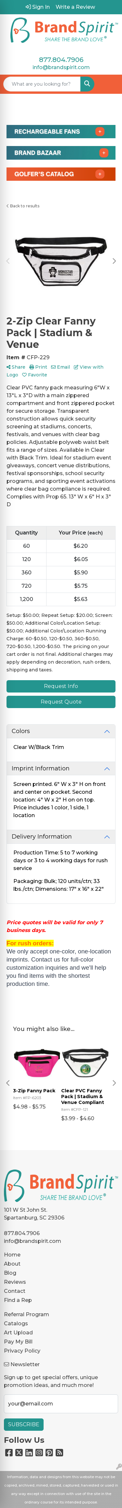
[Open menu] (108, 84)
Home (12, 1255)
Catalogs (16, 1323)
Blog (10, 1273)
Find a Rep (18, 1300)
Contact (14, 1291)
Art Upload (18, 1333)
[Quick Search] (42, 84)
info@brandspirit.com (61, 67)
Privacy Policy (22, 1351)
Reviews (15, 1282)
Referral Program (26, 1314)
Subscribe (23, 1424)
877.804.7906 (61, 60)
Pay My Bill (18, 1342)
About (12, 1264)
